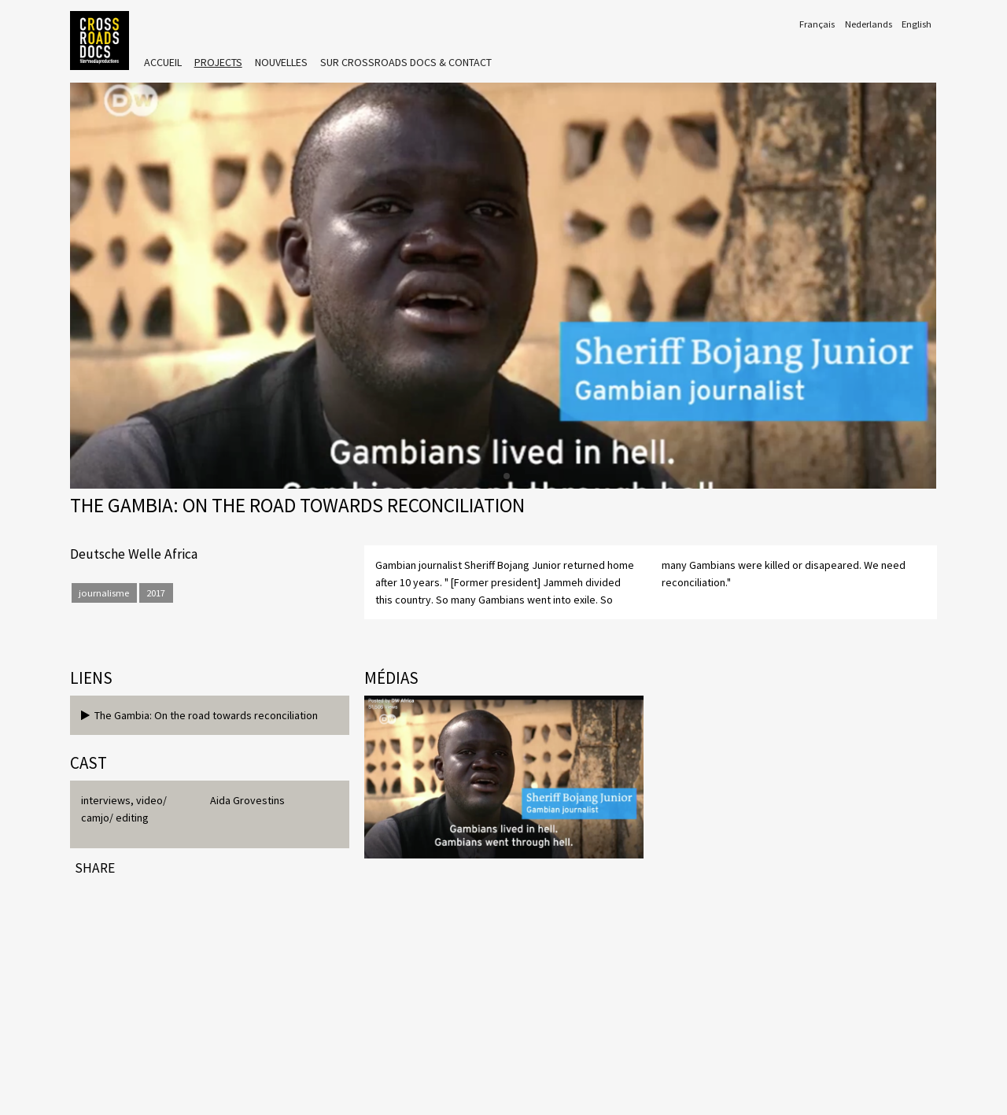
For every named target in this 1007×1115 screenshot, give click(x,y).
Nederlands (868, 24)
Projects (218, 62)
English (916, 24)
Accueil (163, 62)
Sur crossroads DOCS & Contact (406, 62)
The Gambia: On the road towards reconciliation (199, 715)
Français (817, 24)
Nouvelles (281, 62)
